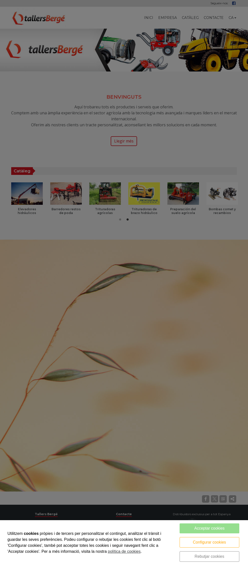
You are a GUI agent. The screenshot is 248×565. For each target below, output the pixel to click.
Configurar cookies (209, 542)
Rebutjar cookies (209, 556)
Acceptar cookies (209, 528)
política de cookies (124, 551)
